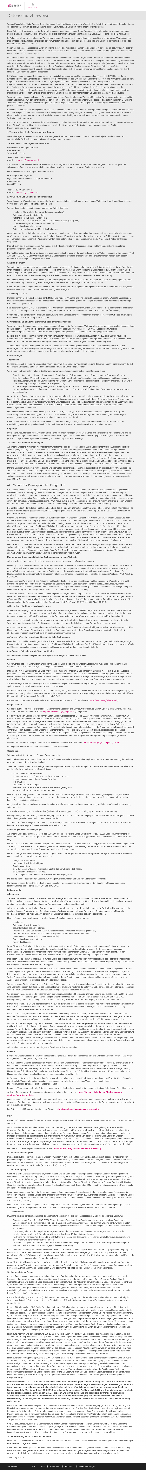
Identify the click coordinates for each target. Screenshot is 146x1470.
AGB (42, 1466)
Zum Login (32, 6)
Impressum (69, 1466)
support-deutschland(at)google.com (58, 711)
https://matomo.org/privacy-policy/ (104, 700)
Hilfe (33, 1466)
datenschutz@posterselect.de (27, 160)
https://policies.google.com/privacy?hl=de (101, 742)
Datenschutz (55, 1466)
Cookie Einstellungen (87, 1466)
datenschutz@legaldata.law (26, 192)
